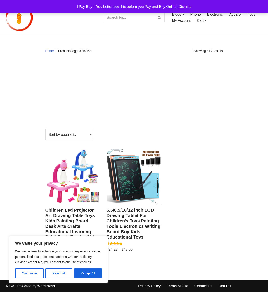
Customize (29, 273)
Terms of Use (177, 286)
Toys (251, 14)
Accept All (88, 273)
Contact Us (203, 286)
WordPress (46, 286)
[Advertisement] (134, 92)
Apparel (235, 14)
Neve (10, 286)
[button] (183, 14)
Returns (225, 286)
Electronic (215, 14)
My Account (181, 20)
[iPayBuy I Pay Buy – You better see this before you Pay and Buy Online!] (19, 17)
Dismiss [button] (185, 7)
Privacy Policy (149, 286)
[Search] (129, 17)
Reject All (58, 273)
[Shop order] (69, 134)
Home (49, 51)
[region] (58, 259)
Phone (195, 14)
